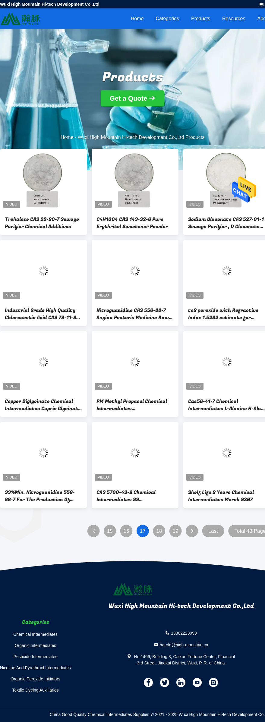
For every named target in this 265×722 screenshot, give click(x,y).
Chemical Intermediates (35, 634)
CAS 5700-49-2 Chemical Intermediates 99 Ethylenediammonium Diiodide (133, 496)
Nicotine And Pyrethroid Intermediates (35, 667)
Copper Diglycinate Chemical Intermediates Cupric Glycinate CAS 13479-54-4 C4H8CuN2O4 (43, 405)
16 (126, 531)
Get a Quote (128, 98)
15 (110, 531)
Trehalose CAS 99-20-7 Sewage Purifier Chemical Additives (42, 223)
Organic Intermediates (35, 645)
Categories (167, 18)
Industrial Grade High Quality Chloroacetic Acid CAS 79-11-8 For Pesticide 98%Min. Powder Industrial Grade (41, 314)
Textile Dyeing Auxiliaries (35, 690)
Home (137, 18)
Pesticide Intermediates (36, 656)
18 (159, 531)
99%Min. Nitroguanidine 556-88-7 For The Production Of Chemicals (40, 496)
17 (143, 531)
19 (175, 531)
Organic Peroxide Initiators (35, 678)
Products (200, 18)
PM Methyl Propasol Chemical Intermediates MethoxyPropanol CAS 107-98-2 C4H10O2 (133, 405)
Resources (233, 18)
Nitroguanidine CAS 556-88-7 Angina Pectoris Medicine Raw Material (132, 314)
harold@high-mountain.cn (184, 644)
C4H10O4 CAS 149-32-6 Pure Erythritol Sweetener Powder (132, 223)
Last (213, 531)
